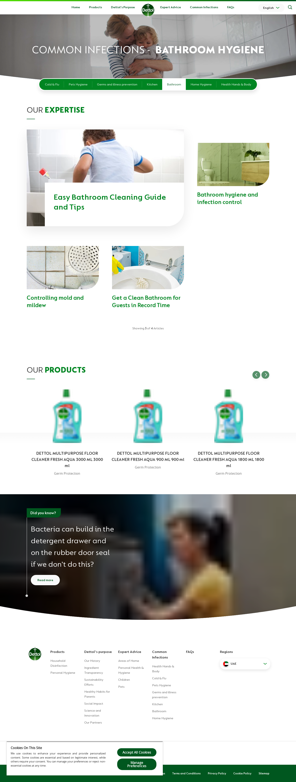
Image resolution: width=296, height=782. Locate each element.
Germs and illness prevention (117, 84)
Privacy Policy (217, 773)
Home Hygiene (201, 84)
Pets (121, 687)
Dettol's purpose (98, 652)
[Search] (290, 7)
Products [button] (95, 7)
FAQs (230, 7)
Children (124, 680)
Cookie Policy (242, 773)
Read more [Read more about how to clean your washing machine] (45, 580)
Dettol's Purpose (123, 7)
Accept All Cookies (137, 752)
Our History (92, 661)
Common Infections (204, 7)
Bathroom (174, 84)
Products (57, 652)
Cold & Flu (52, 84)
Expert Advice (170, 7)
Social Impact (93, 703)
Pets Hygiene (78, 84)
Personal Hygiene (62, 673)
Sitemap (264, 773)
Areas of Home (128, 661)
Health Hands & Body (236, 84)
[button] (245, 663)
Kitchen (152, 84)
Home (76, 7)
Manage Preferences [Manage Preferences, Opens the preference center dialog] (136, 764)
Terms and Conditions (186, 773)
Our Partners (93, 722)
